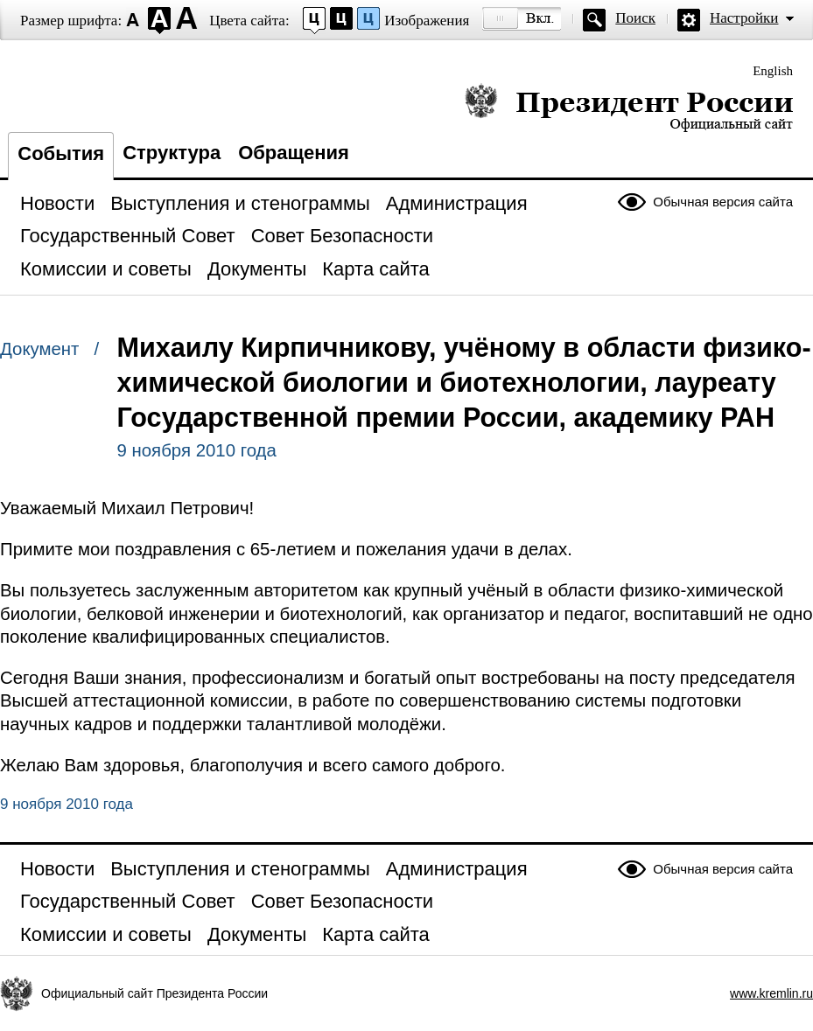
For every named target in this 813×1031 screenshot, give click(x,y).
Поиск (635, 18)
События (61, 153)
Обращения (293, 153)
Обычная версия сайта (723, 201)
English (773, 71)
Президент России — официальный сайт (629, 107)
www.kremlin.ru (771, 993)
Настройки (744, 18)
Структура (172, 153)
